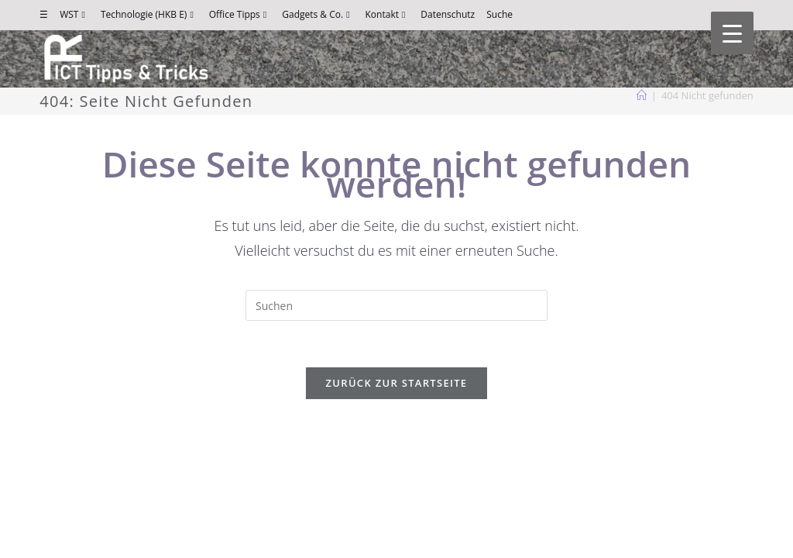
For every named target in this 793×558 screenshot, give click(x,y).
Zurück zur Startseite (397, 383)
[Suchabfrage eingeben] (396, 305)
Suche (499, 14)
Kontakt (388, 14)
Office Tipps (239, 14)
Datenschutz (448, 14)
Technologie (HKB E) (149, 14)
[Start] (642, 95)
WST (74, 14)
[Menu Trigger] (732, 33)
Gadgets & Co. (317, 14)
